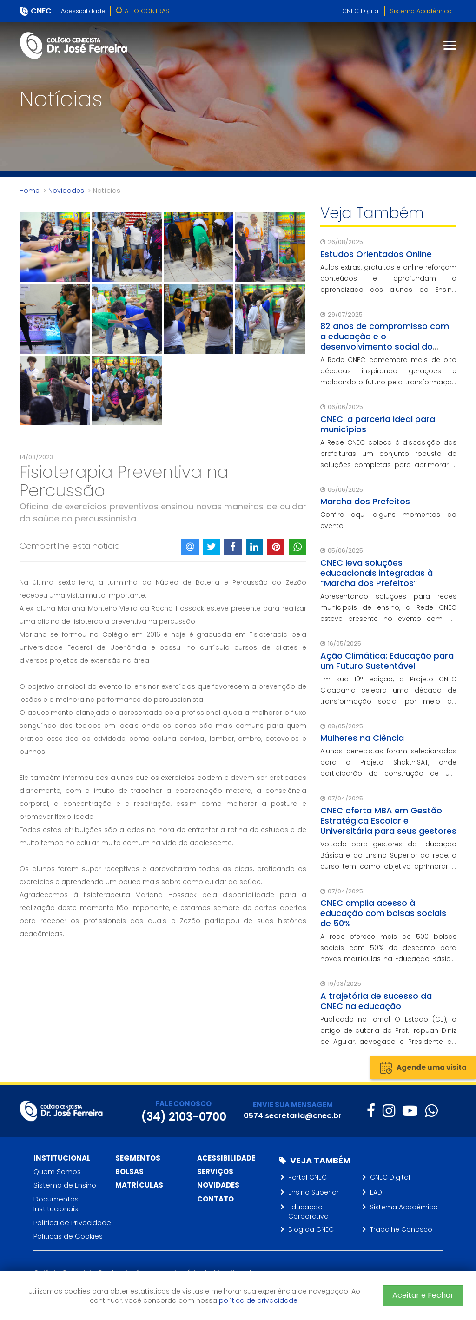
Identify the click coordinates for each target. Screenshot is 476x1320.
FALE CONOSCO (183, 1104)
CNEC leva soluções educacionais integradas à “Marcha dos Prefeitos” (376, 573)
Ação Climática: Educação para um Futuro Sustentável (387, 661)
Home (30, 190)
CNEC (41, 11)
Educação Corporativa (308, 1211)
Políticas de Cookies (68, 1236)
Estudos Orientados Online (376, 254)
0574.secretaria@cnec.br (293, 1115)
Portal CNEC (307, 1177)
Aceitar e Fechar (423, 1295)
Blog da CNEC (311, 1229)
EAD (376, 1192)
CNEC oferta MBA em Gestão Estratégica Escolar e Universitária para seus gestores (388, 821)
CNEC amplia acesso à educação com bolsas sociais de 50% (383, 913)
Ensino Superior (313, 1192)
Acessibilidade (83, 11)
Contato (215, 1199)
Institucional (62, 1158)
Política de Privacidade (72, 1223)
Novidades (66, 190)
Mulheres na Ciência (362, 738)
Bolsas (129, 1171)
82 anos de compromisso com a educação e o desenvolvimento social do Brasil (384, 341)
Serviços (215, 1171)
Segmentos (137, 1158)
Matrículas (139, 1185)
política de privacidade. (259, 1300)
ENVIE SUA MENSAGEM (293, 1104)
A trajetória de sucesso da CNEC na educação (376, 1001)
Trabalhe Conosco (401, 1229)
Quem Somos (57, 1171)
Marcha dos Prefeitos (365, 501)
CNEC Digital (361, 11)
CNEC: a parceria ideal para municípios (377, 424)
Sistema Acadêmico (421, 11)
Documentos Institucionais (56, 1204)
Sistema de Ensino (64, 1185)
